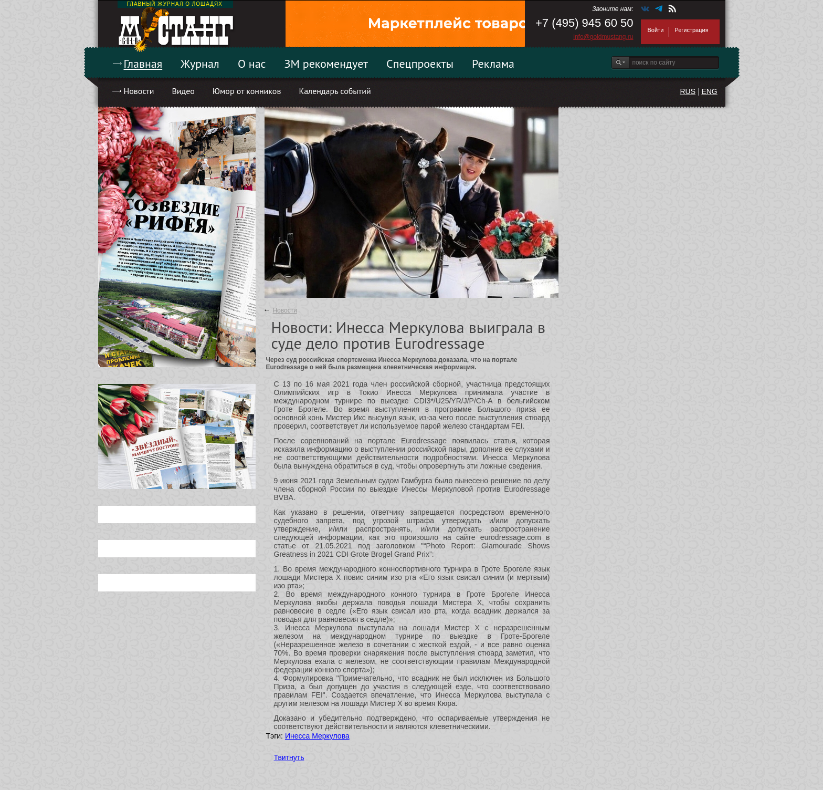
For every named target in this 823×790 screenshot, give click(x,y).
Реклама (493, 63)
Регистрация (691, 30)
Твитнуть (289, 757)
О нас (252, 63)
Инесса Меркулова (317, 736)
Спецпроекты (419, 63)
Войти (656, 30)
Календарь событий (335, 91)
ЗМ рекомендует (326, 63)
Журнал (200, 63)
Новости (139, 91)
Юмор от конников (247, 91)
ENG (709, 91)
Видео (183, 91)
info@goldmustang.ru (603, 36)
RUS (687, 91)
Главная (143, 63)
